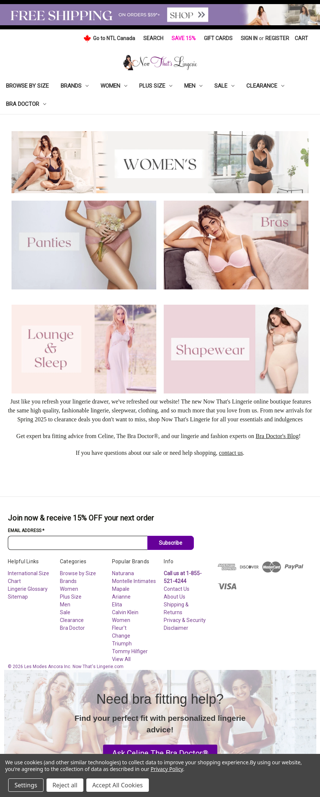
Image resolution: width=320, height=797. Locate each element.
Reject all (64, 785)
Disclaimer (176, 628)
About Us (174, 597)
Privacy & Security (185, 620)
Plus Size (155, 85)
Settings (26, 785)
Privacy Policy (167, 768)
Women (113, 85)
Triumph (122, 644)
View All (121, 659)
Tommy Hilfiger (130, 651)
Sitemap (18, 597)
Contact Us (176, 589)
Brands (75, 85)
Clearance (265, 85)
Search (153, 38)
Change (121, 636)
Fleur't (119, 628)
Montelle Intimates (134, 581)
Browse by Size (27, 85)
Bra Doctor (26, 104)
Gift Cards (218, 38)
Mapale (120, 589)
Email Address (26, 530)
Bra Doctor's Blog (277, 436)
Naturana (123, 573)
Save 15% (184, 38)
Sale (224, 85)
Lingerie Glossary (28, 589)
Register (277, 38)
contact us (231, 453)
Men (193, 85)
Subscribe (170, 543)
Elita (117, 605)
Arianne (121, 597)
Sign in (249, 38)
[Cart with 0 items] (301, 38)
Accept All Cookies (117, 785)
